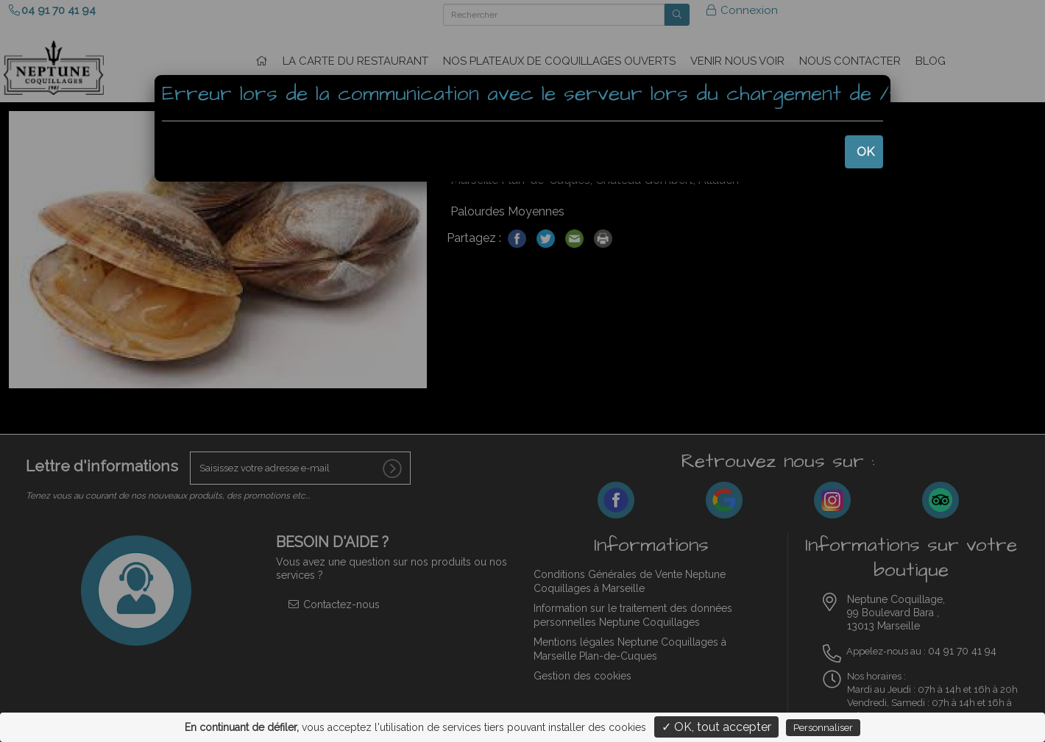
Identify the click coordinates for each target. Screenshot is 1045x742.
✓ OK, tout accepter (716, 727)
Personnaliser (823, 727)
